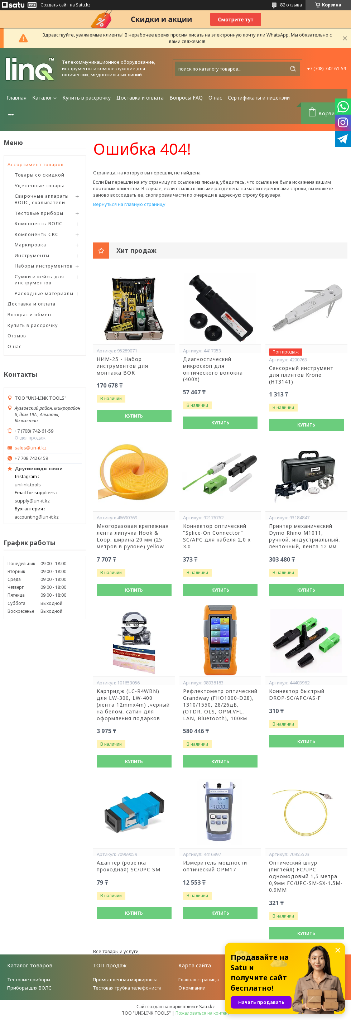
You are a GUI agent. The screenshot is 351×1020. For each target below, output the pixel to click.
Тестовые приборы (39, 213)
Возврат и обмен (29, 314)
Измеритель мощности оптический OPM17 (215, 866)
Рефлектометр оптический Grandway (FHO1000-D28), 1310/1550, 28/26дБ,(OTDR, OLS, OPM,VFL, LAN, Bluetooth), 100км (220, 705)
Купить (134, 416)
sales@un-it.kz (31, 448)
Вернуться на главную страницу (129, 204)
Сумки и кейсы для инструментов (39, 279)
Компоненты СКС (37, 234)
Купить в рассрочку (86, 97)
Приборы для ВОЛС (29, 988)
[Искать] (293, 69)
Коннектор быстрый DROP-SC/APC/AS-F (296, 694)
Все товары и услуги (116, 951)
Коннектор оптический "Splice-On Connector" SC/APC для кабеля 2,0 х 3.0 (217, 536)
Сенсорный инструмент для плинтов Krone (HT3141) (301, 375)
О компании (192, 988)
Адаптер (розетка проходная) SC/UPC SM (128, 866)
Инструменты (32, 255)
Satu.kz (207, 1006)
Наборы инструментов (44, 266)
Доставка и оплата (140, 97)
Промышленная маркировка (125, 979)
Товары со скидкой (39, 175)
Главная (16, 97)
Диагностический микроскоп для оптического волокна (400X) (213, 369)
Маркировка (30, 244)
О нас (215, 97)
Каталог (42, 97)
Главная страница (198, 979)
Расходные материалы (44, 293)
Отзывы (17, 335)
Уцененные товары (39, 185)
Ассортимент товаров (36, 164)
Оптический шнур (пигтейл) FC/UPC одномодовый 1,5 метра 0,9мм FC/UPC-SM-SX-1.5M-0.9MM (306, 876)
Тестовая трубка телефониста (127, 988)
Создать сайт (54, 5)
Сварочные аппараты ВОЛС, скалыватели (42, 199)
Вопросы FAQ (186, 97)
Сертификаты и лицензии (259, 97)
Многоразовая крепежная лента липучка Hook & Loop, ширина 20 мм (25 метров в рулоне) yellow (133, 536)
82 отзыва (291, 4)
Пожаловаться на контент (202, 1013)
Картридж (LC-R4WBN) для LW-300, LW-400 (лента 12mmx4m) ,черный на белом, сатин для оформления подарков (133, 705)
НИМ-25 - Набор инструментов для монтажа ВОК (122, 366)
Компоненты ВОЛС (39, 223)
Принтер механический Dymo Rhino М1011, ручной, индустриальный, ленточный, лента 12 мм (304, 536)
